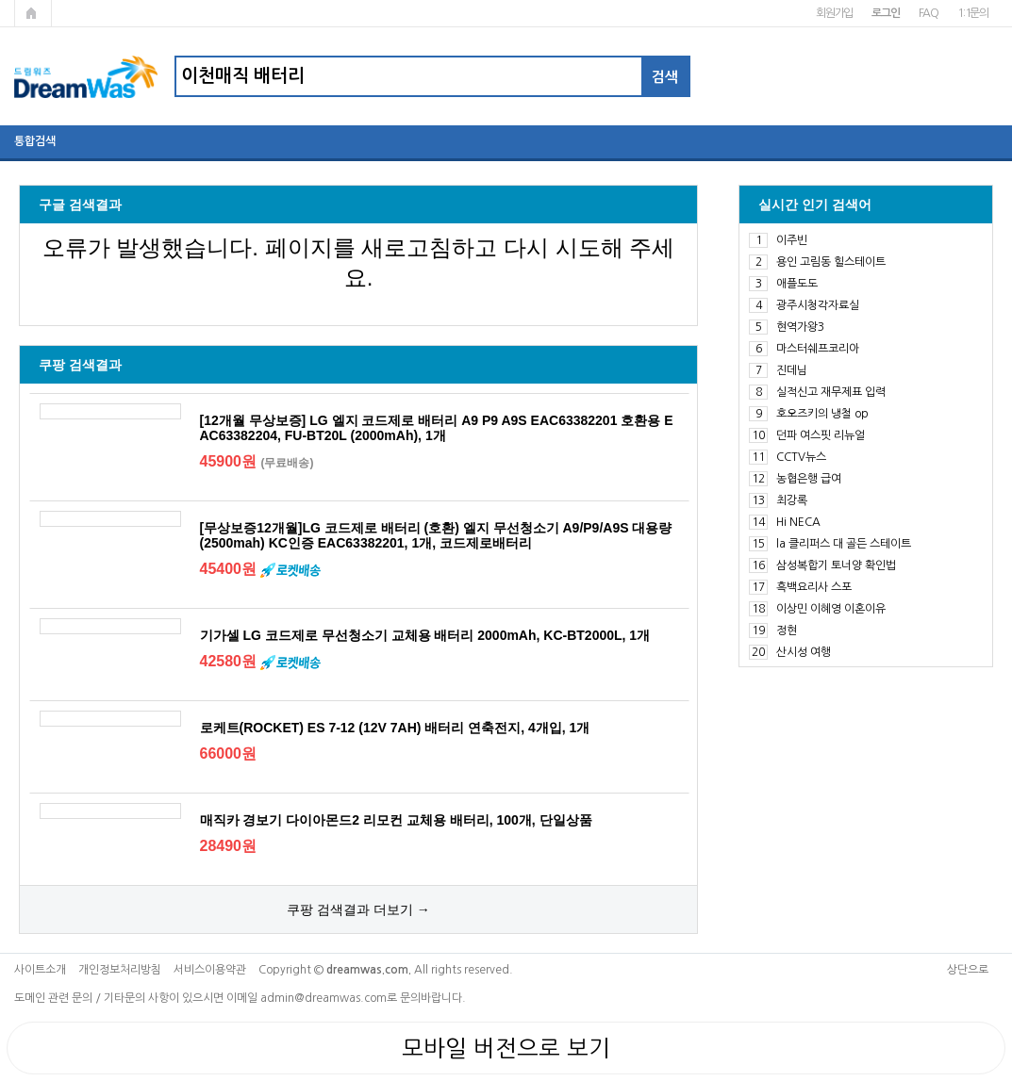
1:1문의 (972, 13)
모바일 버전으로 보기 (506, 1048)
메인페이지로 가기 (33, 13)
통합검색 (35, 141)
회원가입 (834, 13)
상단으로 (967, 969)
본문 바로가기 (0, 0)
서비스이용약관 (210, 969)
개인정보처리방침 (119, 969)
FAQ (928, 13)
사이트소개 (40, 969)
